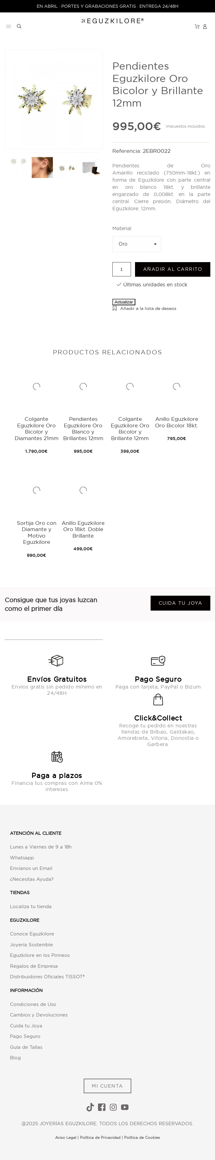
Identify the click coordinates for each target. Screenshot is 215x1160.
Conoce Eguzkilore (32, 934)
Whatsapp (22, 858)
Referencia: (127, 151)
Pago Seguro (25, 1036)
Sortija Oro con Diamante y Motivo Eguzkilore (36, 532)
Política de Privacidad (100, 1137)
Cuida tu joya (181, 603)
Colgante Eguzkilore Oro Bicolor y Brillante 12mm (130, 428)
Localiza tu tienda (31, 906)
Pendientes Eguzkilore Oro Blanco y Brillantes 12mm (83, 428)
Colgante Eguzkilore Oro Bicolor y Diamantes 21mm (36, 428)
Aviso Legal (65, 1137)
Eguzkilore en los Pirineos (40, 955)
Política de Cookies (142, 1137)
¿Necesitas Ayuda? (32, 879)
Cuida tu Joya (26, 1026)
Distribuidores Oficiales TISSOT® (47, 977)
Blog (15, 1058)
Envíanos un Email (31, 868)
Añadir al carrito (173, 269)
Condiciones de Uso (33, 1004)
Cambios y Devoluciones (39, 1015)
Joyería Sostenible (31, 945)
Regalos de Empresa (34, 966)
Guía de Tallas (26, 1047)
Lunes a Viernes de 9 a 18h (41, 847)
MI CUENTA (107, 1086)
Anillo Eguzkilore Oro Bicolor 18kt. (176, 422)
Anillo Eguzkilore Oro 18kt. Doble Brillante (83, 529)
